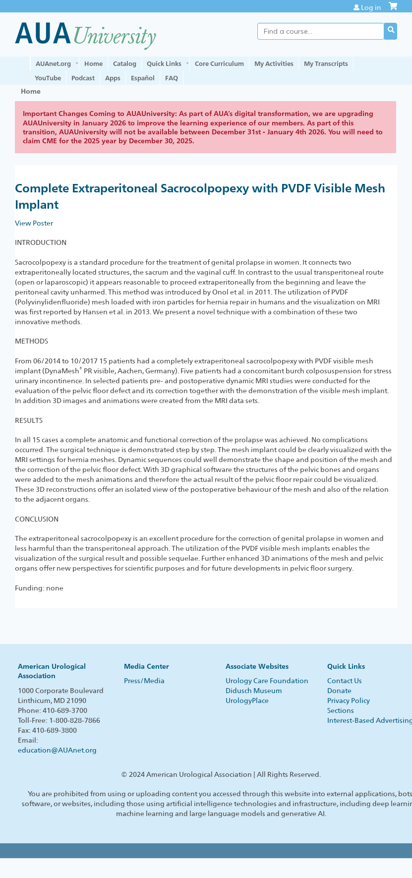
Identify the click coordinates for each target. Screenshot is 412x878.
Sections (340, 710)
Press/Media (144, 681)
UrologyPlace (247, 700)
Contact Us (344, 681)
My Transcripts (326, 63)
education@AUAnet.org (57, 750)
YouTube (48, 78)
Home (93, 63)
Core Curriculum (219, 63)
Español (143, 78)
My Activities (274, 63)
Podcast (83, 78)
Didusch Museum (254, 691)
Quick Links (164, 63)
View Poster (34, 223)
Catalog (124, 63)
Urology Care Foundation (267, 681)
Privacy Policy (348, 700)
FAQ (171, 78)
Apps (112, 78)
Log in (371, 7)
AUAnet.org (53, 63)
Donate (339, 691)
